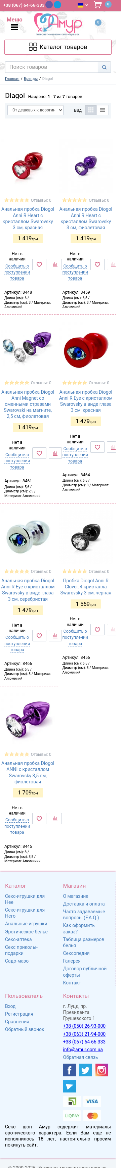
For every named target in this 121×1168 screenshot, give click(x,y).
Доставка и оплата (84, 904)
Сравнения (17, 1021)
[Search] (104, 67)
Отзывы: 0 (41, 200)
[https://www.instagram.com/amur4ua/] (101, 1070)
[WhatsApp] (66, 4)
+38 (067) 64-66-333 (84, 1041)
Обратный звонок (24, 1029)
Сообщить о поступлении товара (17, 272)
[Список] (103, 110)
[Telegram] (57, 4)
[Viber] (49, 4)
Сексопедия (76, 953)
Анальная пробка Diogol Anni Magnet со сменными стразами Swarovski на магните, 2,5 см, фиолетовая (27, 404)
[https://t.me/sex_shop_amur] (69, 1086)
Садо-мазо (17, 961)
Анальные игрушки (26, 923)
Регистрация (19, 1014)
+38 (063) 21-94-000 (84, 1034)
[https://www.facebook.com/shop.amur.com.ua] (69, 1070)
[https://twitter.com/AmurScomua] (85, 1070)
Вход (10, 1006)
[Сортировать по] (35, 110)
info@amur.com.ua (83, 1049)
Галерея (72, 961)
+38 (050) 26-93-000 (84, 1026)
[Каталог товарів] (58, 47)
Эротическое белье (26, 931)
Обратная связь (80, 1057)
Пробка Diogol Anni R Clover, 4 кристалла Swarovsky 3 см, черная (85, 586)
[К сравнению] (55, 264)
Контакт (72, 982)
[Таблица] (91, 110)
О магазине (75, 896)
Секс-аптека (18, 939)
